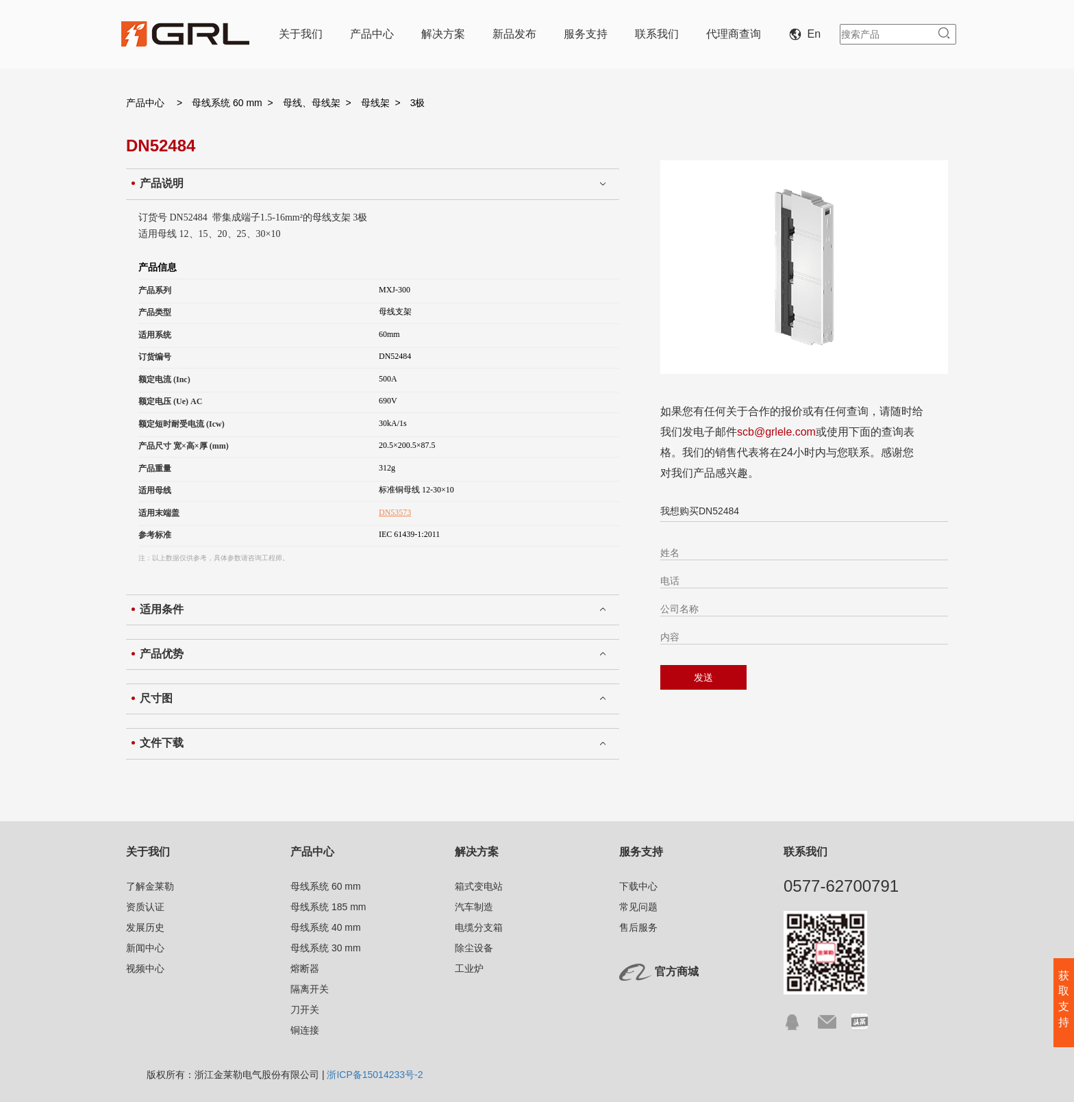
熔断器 (304, 968)
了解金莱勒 (150, 886)
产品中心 (372, 34)
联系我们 (657, 34)
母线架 (375, 102)
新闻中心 (145, 947)
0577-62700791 (841, 886)
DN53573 (395, 512)
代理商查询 (733, 34)
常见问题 (638, 906)
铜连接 (304, 1030)
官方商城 (677, 971)
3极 (417, 102)
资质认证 (145, 906)
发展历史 (145, 927)
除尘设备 (474, 947)
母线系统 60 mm (227, 102)
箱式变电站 (479, 886)
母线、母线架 (311, 102)
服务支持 (586, 34)
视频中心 (145, 968)
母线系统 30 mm (325, 947)
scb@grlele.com (776, 432)
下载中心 (638, 886)
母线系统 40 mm (325, 927)
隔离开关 (309, 989)
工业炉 (469, 968)
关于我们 (301, 34)
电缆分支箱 (479, 927)
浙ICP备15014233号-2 (375, 1074)
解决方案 (443, 34)
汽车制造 (474, 906)
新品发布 (514, 34)
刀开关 (304, 1009)
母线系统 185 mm (328, 906)
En (807, 34)
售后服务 (638, 927)
